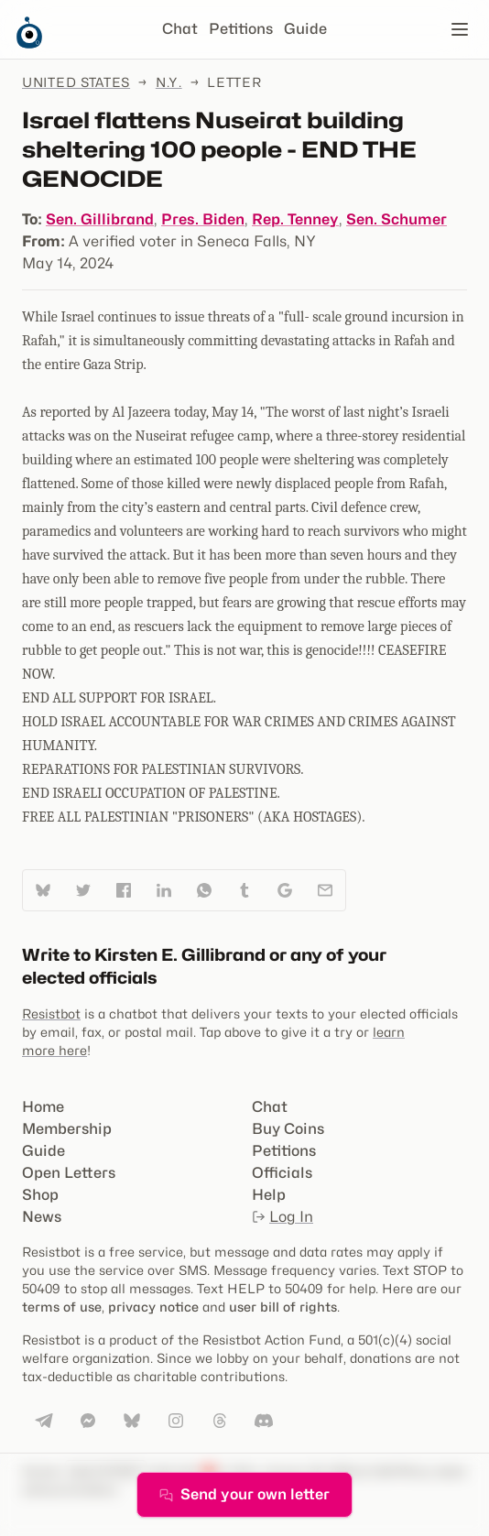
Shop (40, 1195)
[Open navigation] (460, 29)
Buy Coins (288, 1129)
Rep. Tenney (295, 219)
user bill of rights (283, 1306)
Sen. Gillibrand (100, 219)
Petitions (241, 29)
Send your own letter (244, 1494)
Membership (67, 1129)
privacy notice (153, 1306)
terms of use (62, 1306)
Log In (282, 1217)
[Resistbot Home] (29, 44)
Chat (180, 29)
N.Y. (169, 82)
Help (269, 1195)
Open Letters (68, 1173)
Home (43, 1107)
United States (76, 82)
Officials (282, 1173)
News (41, 1217)
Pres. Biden (202, 219)
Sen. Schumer (396, 219)
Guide (305, 29)
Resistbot (51, 1013)
